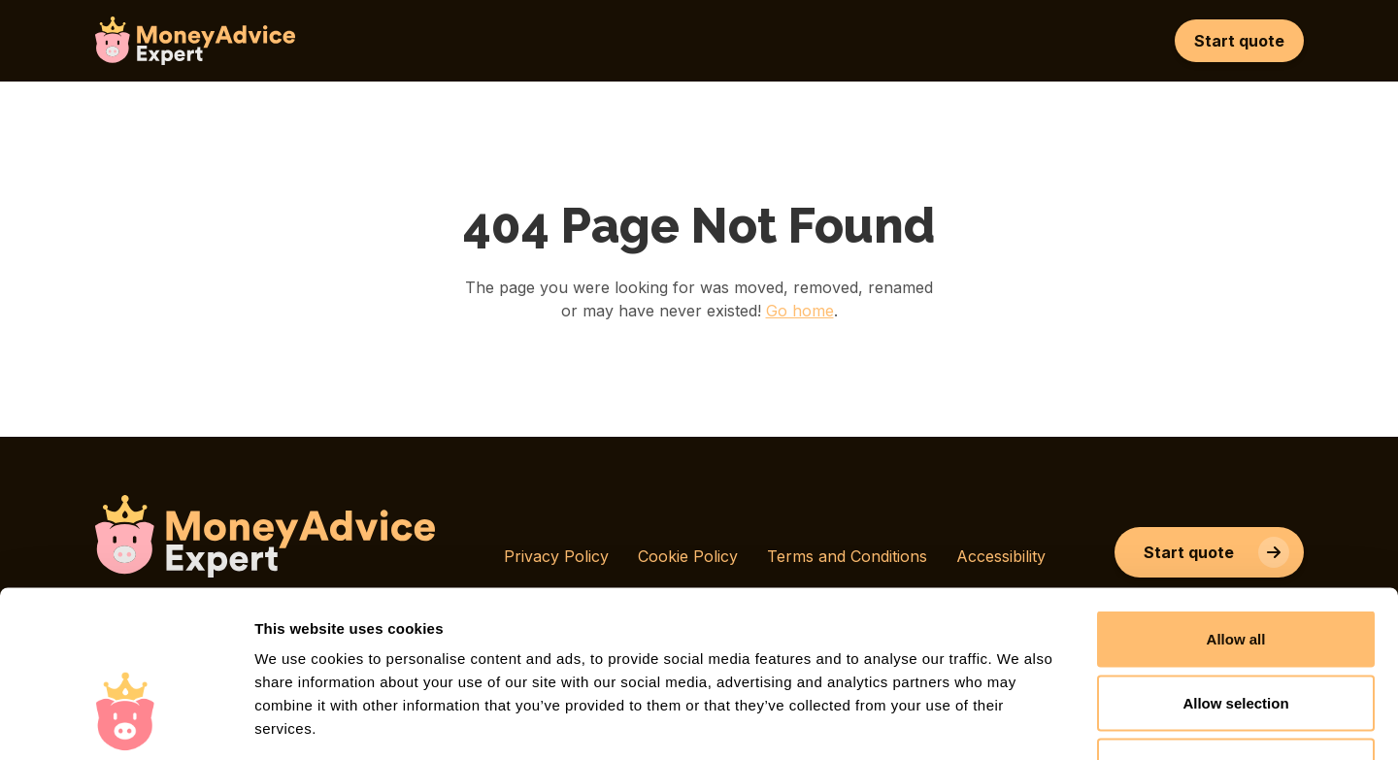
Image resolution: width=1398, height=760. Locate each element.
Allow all (1236, 505)
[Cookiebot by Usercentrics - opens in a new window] (126, 722)
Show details (1019, 721)
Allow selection (1235, 569)
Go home (800, 310)
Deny (1236, 632)
